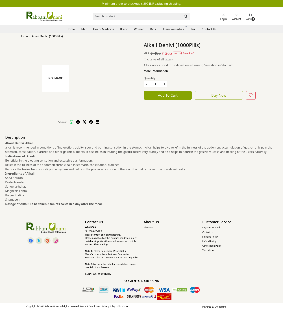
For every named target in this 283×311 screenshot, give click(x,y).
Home (71, 29)
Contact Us (209, 29)
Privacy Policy (109, 306)
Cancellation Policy (211, 245)
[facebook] (78, 122)
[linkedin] (97, 122)
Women (139, 29)
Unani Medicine (105, 29)
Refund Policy (209, 241)
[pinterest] (91, 122)
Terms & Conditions (90, 306)
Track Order (208, 250)
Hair (192, 29)
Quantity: (150, 78)
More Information (156, 71)
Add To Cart (168, 95)
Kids (153, 29)
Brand (124, 29)
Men (84, 29)
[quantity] (155, 84)
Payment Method (211, 227)
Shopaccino (221, 306)
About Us (148, 227)
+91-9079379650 (93, 230)
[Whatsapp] (71, 122)
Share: (62, 122)
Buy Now (218, 95)
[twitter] (84, 122)
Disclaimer (122, 306)
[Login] (223, 16)
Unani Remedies (174, 29)
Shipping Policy (210, 236)
